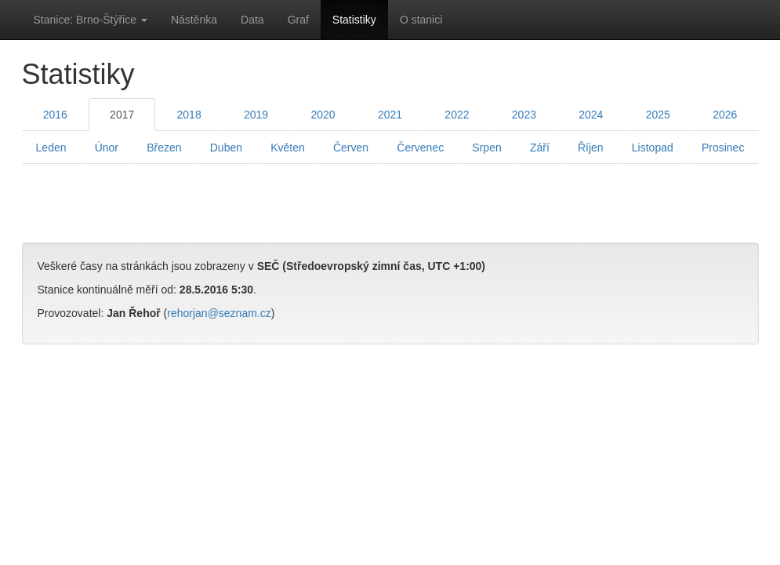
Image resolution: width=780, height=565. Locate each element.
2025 (658, 114)
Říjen (591, 147)
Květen (287, 147)
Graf (298, 19)
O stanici (421, 19)
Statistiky (354, 19)
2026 (725, 114)
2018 (189, 114)
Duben (226, 147)
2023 (524, 114)
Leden (51, 147)
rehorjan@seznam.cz (219, 313)
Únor (106, 147)
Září (540, 147)
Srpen (486, 147)
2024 (591, 114)
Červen (350, 147)
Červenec (420, 147)
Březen (164, 147)
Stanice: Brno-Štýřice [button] (90, 19)
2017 (122, 114)
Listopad (652, 147)
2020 (322, 114)
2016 (55, 114)
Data (252, 19)
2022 (456, 114)
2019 (256, 114)
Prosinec (723, 147)
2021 (390, 114)
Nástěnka (194, 19)
